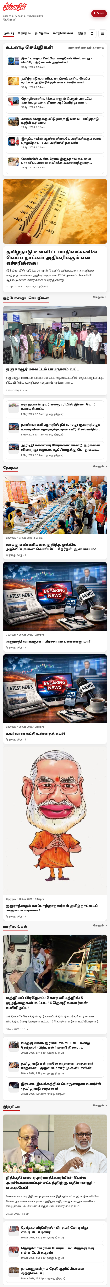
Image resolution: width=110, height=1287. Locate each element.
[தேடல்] (92, 33)
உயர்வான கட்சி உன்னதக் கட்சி (35, 734)
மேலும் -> (100, 297)
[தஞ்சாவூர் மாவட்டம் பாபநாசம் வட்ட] (55, 335)
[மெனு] (102, 33)
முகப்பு (8, 33)
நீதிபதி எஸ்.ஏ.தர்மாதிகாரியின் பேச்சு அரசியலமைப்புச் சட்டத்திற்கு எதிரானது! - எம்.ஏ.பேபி (50, 1183)
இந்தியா (85, 33)
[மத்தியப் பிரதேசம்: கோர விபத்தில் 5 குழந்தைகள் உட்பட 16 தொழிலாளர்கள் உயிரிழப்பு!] (55, 964)
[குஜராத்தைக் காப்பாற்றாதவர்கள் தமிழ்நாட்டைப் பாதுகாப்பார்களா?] (55, 821)
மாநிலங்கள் (63, 33)
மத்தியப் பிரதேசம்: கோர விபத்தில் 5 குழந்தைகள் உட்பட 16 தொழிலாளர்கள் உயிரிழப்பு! (47, 1003)
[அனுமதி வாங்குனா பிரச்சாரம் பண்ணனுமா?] (55, 596)
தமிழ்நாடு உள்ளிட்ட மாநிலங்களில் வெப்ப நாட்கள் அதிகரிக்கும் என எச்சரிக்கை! (51, 258)
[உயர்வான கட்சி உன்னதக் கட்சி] (55, 689)
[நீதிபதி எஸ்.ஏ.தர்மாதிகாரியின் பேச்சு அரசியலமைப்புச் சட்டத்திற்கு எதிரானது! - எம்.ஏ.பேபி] (55, 1144)
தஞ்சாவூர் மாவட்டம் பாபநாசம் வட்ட (42, 369)
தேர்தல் (24, 33)
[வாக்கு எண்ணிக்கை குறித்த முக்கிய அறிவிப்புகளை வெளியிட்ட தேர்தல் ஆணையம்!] (55, 505)
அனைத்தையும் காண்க (86, 48)
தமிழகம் (42, 33)
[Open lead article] (55, 211)
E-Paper (99, 13)
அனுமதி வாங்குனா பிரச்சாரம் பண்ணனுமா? (48, 642)
